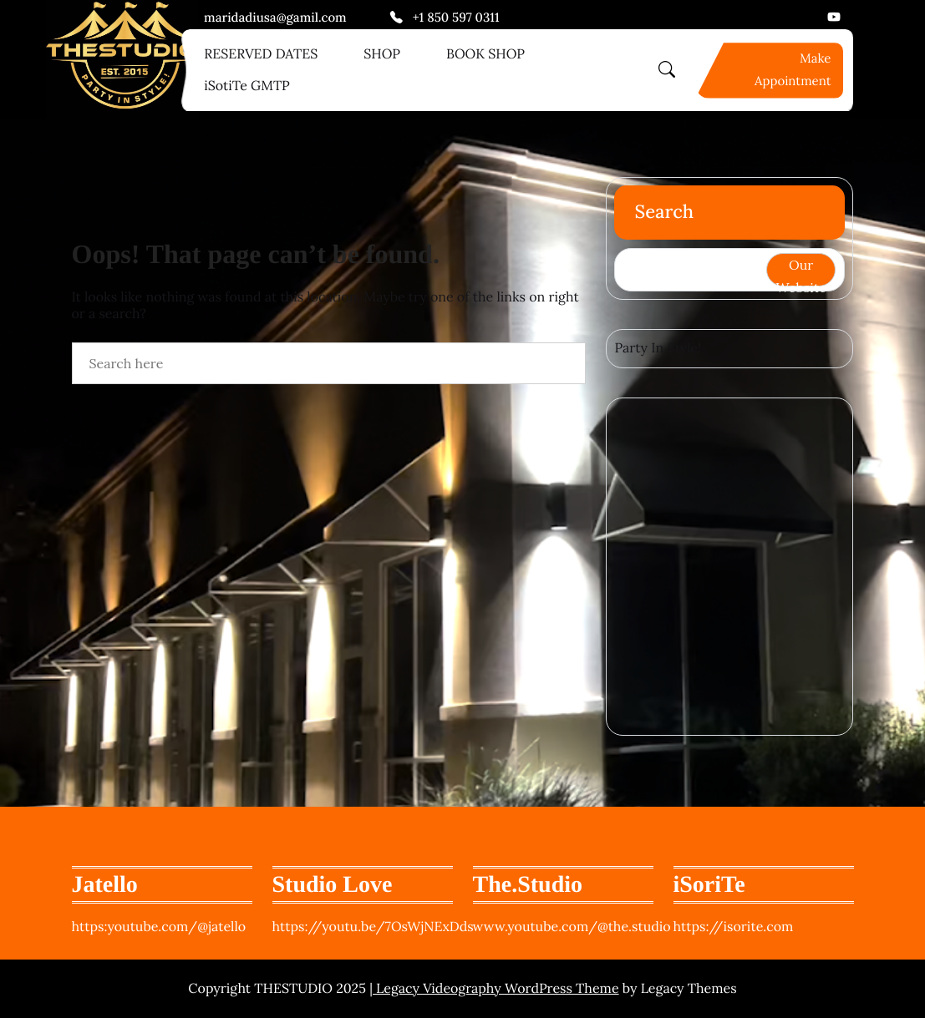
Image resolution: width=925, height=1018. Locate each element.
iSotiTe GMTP (247, 86)
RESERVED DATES (261, 54)
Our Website (801, 271)
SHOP (381, 54)
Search (664, 212)
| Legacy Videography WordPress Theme (493, 988)
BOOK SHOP (485, 54)
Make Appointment (793, 70)
